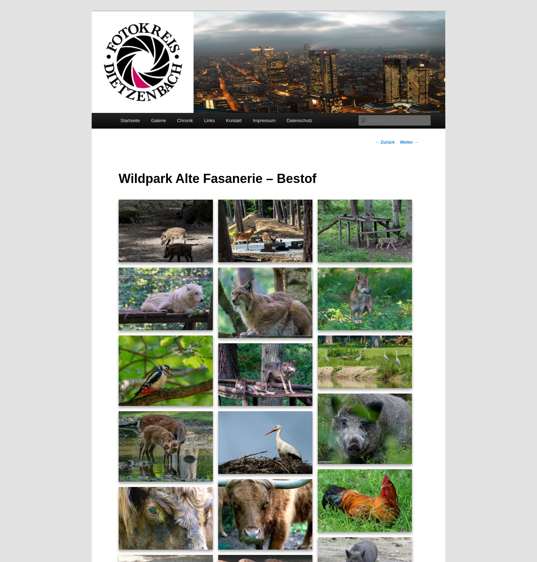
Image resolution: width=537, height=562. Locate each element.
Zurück (385, 142)
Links (209, 120)
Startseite (130, 120)
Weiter (409, 142)
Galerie (158, 120)
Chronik (185, 120)
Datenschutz (299, 120)
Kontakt (234, 120)
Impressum (264, 120)
